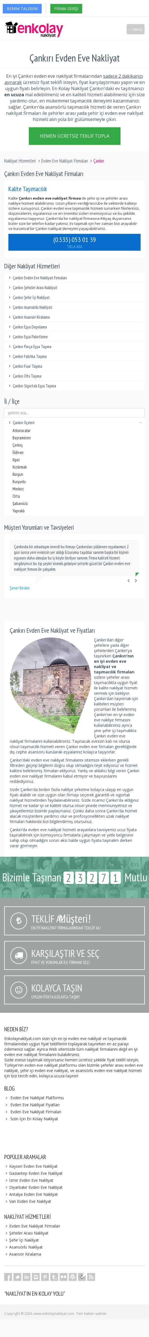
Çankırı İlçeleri (74, 422)
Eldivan (18, 452)
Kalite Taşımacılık (27, 189)
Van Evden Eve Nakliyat (27, 1201)
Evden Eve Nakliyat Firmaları (64, 161)
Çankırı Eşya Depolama (27, 327)
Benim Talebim (22, 8)
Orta (16, 496)
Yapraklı (19, 510)
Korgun (18, 474)
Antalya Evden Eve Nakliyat (31, 1194)
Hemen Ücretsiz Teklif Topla (74, 137)
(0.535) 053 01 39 (74, 242)
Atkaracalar (21, 430)
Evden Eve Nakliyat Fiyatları (35, 1104)
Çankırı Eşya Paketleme (27, 336)
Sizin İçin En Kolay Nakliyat (34, 1118)
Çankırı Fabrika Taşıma (27, 356)
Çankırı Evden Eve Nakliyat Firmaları (37, 277)
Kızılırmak (20, 467)
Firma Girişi (66, 8)
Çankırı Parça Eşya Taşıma (29, 346)
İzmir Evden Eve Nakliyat (28, 1180)
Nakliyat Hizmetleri (20, 161)
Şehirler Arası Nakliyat (26, 1233)
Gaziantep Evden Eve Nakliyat (33, 1173)
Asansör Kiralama (22, 1254)
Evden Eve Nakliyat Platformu (37, 1097)
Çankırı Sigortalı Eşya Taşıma (31, 385)
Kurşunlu (19, 481)
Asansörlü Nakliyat (23, 1247)
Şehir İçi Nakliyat (21, 1240)
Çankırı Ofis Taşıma (24, 376)
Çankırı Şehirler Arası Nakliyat (32, 287)
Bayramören (22, 437)
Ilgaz (16, 459)
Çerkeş (18, 445)
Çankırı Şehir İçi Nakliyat (28, 297)
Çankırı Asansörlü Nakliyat (29, 307)
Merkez (18, 489)
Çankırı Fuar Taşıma (24, 366)
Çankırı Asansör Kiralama (28, 317)
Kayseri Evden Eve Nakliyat (31, 1166)
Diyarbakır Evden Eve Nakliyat (33, 1187)
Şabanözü (20, 503)
